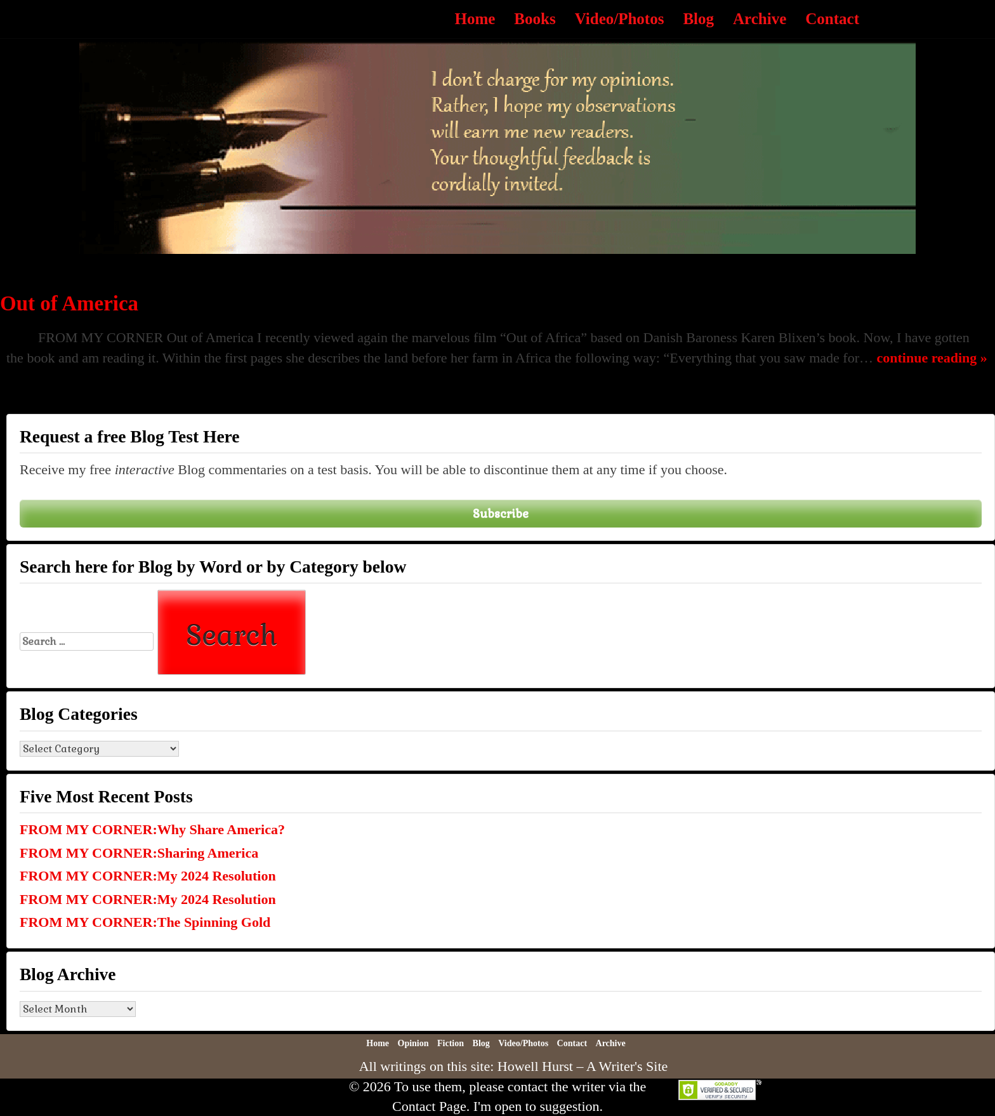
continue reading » (931, 358)
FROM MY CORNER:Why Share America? (152, 829)
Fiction (450, 1043)
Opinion (413, 1043)
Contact (832, 18)
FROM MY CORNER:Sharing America (139, 853)
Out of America (69, 303)
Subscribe (501, 513)
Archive (759, 18)
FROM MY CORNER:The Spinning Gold (145, 922)
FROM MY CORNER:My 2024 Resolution (148, 876)
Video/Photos (619, 18)
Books (534, 18)
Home (474, 18)
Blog (698, 18)
